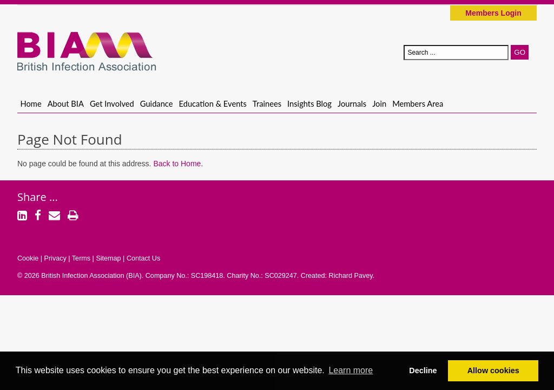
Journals (352, 103)
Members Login (493, 13)
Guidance (156, 103)
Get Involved (112, 103)
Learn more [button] (350, 370)
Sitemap (108, 258)
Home (31, 103)
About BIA (66, 103)
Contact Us (143, 258)
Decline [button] (423, 370)
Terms (81, 258)
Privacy (55, 258)
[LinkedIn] (22, 216)
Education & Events (213, 103)
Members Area (417, 103)
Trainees (267, 103)
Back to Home (177, 163)
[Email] (54, 216)
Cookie (27, 258)
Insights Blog (309, 103)
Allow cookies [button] (493, 370)
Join (379, 103)
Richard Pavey (351, 276)
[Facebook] (38, 216)
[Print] (73, 216)
